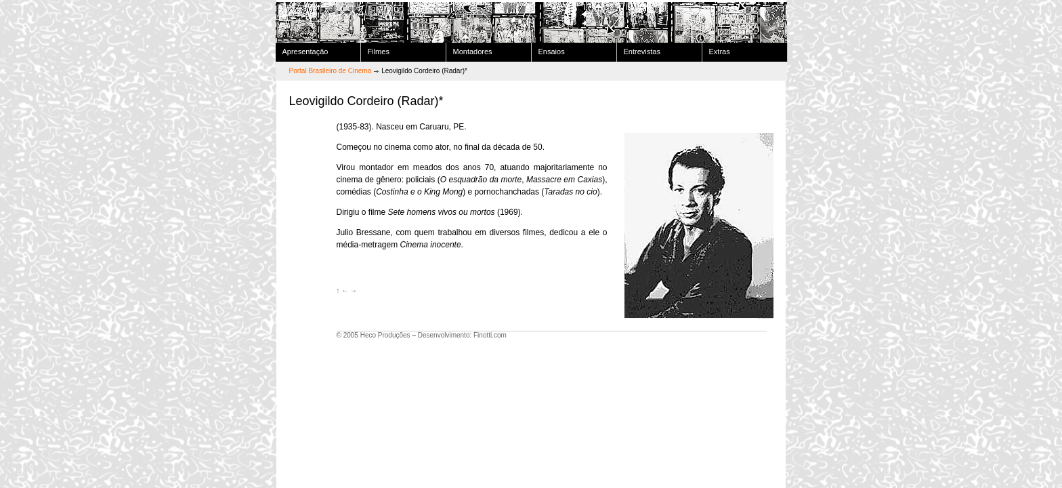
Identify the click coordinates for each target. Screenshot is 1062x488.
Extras (719, 51)
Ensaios (551, 51)
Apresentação (305, 51)
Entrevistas (642, 51)
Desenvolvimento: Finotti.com (462, 335)
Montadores (472, 51)
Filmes (378, 51)
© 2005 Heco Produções (373, 335)
